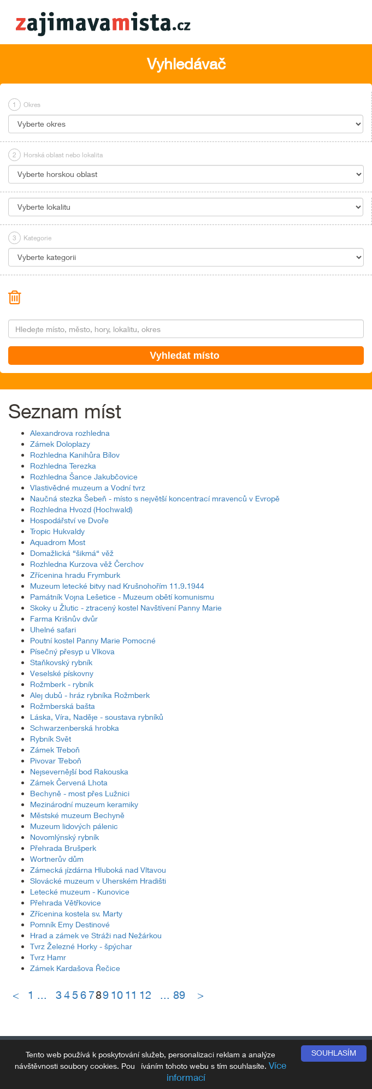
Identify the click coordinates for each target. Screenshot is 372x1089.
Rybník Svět (50, 738)
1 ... (41, 995)
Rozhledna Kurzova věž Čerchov (87, 564)
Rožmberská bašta (62, 706)
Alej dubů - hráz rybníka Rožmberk (90, 695)
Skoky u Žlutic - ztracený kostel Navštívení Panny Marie (126, 607)
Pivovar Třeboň (55, 760)
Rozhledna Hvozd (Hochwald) (81, 509)
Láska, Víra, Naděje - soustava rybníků (96, 716)
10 (117, 995)
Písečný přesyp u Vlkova (72, 651)
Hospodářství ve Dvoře (69, 520)
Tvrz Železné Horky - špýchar (81, 946)
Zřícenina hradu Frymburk (75, 574)
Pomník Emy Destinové (70, 924)
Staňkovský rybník (61, 662)
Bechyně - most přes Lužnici (79, 793)
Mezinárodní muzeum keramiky (84, 804)
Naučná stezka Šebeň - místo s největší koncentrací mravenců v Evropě (155, 498)
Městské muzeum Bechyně (77, 815)
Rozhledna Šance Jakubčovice (84, 476)
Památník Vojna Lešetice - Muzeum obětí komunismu (122, 596)
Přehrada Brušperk (63, 848)
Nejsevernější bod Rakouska (79, 771)
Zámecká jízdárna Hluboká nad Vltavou (98, 869)
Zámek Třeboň (55, 749)
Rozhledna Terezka (63, 465)
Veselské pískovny (61, 673)
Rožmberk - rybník (61, 684)
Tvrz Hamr (48, 957)
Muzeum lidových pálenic (74, 826)
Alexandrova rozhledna (70, 432)
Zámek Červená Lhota (69, 782)
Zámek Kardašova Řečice (75, 968)
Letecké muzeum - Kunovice (79, 891)
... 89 (172, 995)
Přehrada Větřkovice (65, 902)
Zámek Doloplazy (60, 443)
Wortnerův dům (57, 858)
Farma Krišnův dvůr (64, 618)
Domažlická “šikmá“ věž (72, 553)
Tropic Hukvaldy (57, 531)
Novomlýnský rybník (64, 837)
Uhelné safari (53, 629)
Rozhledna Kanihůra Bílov (75, 454)
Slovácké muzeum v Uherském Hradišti (98, 880)
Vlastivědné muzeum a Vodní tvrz (87, 487)
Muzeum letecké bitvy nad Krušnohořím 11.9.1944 (117, 585)
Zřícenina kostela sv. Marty (76, 913)
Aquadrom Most (57, 542)
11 (131, 995)
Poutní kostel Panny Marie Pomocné (93, 640)
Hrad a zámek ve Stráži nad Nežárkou (96, 935)
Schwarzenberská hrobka (74, 727)
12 (145, 995)
